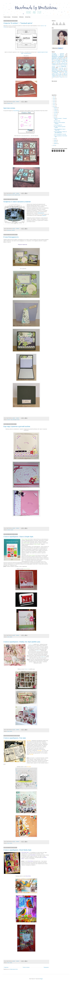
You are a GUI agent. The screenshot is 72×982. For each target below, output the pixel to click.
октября (55, 110)
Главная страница (26, 967)
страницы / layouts (10, 529)
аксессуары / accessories (58, 53)
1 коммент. (17, 729)
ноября (55, 109)
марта (55, 141)
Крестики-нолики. (9, 108)
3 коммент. (17, 635)
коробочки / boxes (55, 63)
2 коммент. (17, 193)
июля (55, 115)
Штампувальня (41, 212)
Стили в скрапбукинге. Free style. (14, 738)
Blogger (41, 978)
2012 (54, 104)
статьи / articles (9, 636)
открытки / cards (9, 103)
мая (55, 138)
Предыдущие (46, 967)
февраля (56, 143)
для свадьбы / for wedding (61, 60)
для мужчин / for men (10, 194)
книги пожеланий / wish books (60, 62)
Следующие (6, 967)
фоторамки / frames (16, 419)
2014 (54, 101)
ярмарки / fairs (60, 75)
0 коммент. (17, 228)
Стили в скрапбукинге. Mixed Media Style (17, 850)
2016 (54, 98)
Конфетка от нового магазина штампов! (17, 202)
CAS (65, 75)
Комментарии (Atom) (14, 969)
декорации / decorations (57, 57)
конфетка (44, 215)
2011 (54, 106)
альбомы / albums (58, 55)
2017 (54, 96)
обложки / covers (55, 66)
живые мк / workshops (56, 61)
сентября (56, 112)
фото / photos (64, 71)
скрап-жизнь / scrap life (11, 230)
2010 (54, 145)
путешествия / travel (62, 67)
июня (55, 117)
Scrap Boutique (16, 110)
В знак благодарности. (11, 237)
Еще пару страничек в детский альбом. (16, 426)
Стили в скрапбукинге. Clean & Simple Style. (18, 536)
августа (55, 113)
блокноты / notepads (58, 56)
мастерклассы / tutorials (62, 64)
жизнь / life (64, 61)
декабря (55, 107)
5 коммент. (17, 101)
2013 (54, 103)
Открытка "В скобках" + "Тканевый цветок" (18, 23)
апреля (55, 140)
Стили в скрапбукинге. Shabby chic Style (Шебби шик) (21, 642)
